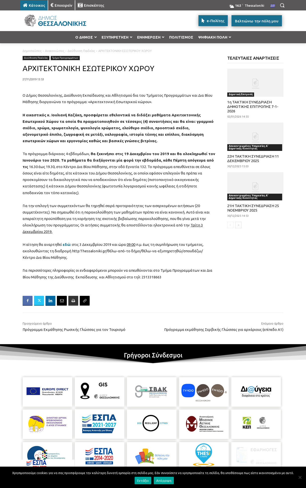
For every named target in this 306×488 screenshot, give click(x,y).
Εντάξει (143, 480)
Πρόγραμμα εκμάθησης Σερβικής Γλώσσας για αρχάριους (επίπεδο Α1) (223, 329)
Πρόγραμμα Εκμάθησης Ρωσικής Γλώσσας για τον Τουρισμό (74, 329)
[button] (282, 5)
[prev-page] (230, 225)
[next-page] (238, 225)
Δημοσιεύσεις (32, 50)
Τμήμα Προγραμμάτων (65, 58)
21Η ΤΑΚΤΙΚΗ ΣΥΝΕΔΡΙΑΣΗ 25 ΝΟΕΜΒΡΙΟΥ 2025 (253, 208)
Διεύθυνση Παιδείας (81, 50)
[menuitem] (272, 6)
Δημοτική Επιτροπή (241, 94)
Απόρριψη (163, 480)
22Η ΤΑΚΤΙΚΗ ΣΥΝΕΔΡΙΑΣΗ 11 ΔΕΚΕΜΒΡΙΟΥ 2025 (253, 158)
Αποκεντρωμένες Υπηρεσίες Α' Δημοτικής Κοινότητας (248, 147)
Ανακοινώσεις (54, 50)
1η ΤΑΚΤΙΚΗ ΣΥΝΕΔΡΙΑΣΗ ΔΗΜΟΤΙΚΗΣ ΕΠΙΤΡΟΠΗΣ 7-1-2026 (252, 106)
